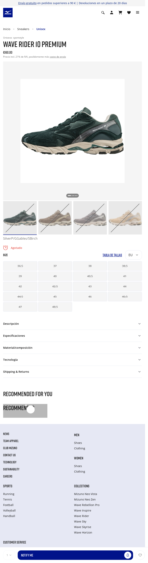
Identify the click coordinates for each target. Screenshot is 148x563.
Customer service (14, 542)
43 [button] (90, 286)
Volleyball (9, 510)
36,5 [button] (20, 266)
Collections (81, 486)
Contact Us (9, 455)
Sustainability (11, 469)
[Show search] (103, 12)
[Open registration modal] (111, 12)
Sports (7, 486)
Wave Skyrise (82, 527)
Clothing (79, 448)
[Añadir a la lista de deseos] (140, 555)
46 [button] (90, 296)
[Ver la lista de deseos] (129, 12)
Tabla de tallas (112, 255)
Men (76, 435)
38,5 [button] (125, 266)
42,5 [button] (55, 286)
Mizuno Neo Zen (85, 499)
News (6, 434)
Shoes (78, 443)
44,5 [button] (20, 296)
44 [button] (124, 286)
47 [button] (20, 307)
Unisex (40, 29)
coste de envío (58, 56)
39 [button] (20, 276)
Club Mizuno (10, 448)
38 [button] (90, 266)
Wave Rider (81, 516)
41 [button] (124, 276)
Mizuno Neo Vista (85, 494)
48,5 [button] (55, 307)
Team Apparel (11, 441)
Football (8, 505)
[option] (20, 218)
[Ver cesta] (120, 12)
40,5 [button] (90, 276)
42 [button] (20, 286)
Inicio (6, 29)
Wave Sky (80, 521)
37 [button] (55, 266)
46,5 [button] (125, 296)
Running (8, 494)
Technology (10, 462)
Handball (9, 516)
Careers (7, 476)
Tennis (7, 499)
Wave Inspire (82, 510)
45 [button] (55, 296)
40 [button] (55, 276)
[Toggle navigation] (137, 12)
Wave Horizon (83, 532)
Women (78, 458)
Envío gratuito (27, 3)
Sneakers (23, 29)
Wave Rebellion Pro (86, 505)
